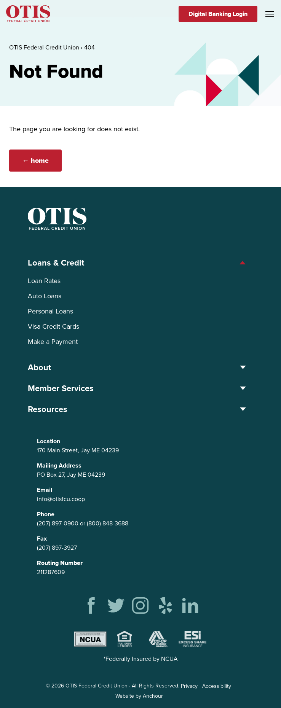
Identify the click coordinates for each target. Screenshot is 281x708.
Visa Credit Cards (53, 326)
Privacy (189, 686)
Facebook (91, 605)
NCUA (90, 639)
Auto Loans (44, 296)
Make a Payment (53, 342)
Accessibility (216, 686)
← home (36, 160)
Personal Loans (50, 311)
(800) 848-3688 (107, 523)
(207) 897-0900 (57, 523)
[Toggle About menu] (242, 367)
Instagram (140, 605)
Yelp (165, 605)
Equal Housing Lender (124, 639)
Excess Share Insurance (192, 639)
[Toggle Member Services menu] (242, 388)
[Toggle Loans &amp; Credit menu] (242, 262)
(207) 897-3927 (57, 547)
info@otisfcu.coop (61, 499)
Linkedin (190, 605)
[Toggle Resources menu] (242, 409)
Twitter (116, 605)
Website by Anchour (139, 696)
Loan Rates (44, 281)
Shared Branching (158, 639)
